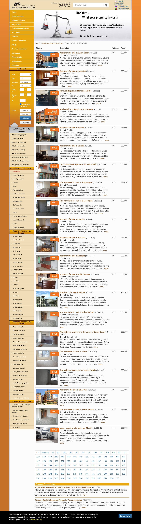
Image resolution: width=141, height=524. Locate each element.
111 (125, 453)
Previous (45, 453)
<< (38, 453)
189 (50, 478)
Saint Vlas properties (19, 357)
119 (80, 457)
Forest (15, 223)
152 (99, 465)
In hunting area (17, 303)
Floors (14, 86)
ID (12, 100)
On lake (15, 277)
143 (44, 465)
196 (93, 478)
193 (74, 478)
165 (86, 470)
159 (50, 470)
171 (123, 470)
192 (68, 478)
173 (44, 474)
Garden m (14, 96)
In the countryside (18, 288)
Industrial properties (19, 220)
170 (117, 470)
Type (13, 74)
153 (105, 465)
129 (50, 461)
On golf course (17, 269)
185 (117, 474)
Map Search (16, 24)
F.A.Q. (14, 45)
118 (74, 457)
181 (93, 474)
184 (111, 474)
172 (38, 474)
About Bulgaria (17, 16)
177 (68, 474)
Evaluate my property (19, 135)
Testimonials (17, 57)
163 (74, 470)
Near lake (16, 281)
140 (117, 461)
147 (68, 465)
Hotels (15, 212)
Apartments (16, 171)
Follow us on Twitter (19, 146)
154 (111, 465)
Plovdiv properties (18, 353)
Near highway (17, 311)
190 (56, 478)
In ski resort (16, 251)
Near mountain (17, 318)
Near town (16, 296)
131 (62, 461)
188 (44, 478)
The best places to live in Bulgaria (20, 411)
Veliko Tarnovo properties (21, 383)
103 (76, 453)
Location (15, 82)
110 (119, 453)
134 (80, 461)
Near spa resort (18, 262)
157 (38, 470)
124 (111, 457)
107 (101, 453)
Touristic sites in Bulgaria (20, 416)
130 (56, 461)
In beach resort (17, 236)
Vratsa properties (18, 390)
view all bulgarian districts (21, 398)
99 (53, 453)
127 (38, 461)
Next (112, 478)
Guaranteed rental (18, 209)
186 (123, 474)
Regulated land (17, 201)
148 (74, 465)
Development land (18, 179)
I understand (125, 516)
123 (105, 457)
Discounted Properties (20, 28)
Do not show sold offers (25, 105)
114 (50, 457)
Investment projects (19, 197)
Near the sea (17, 247)
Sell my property (17, 138)
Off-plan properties (18, 227)
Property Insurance (19, 49)
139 (111, 461)
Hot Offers (16, 32)
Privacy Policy (36, 519)
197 (99, 478)
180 (86, 474)
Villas (14, 186)
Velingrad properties (19, 386)
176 (62, 474)
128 (44, 461)
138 (105, 461)
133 (74, 461)
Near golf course (18, 273)
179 (80, 474)
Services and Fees (19, 41)
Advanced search (18, 20)
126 (123, 457)
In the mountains (18, 266)
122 (99, 457)
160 (56, 470)
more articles (17, 427)
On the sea (16, 243)
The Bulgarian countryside (21, 420)
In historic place (18, 307)
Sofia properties (18, 364)
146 (62, 465)
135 (86, 461)
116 (62, 457)
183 (105, 474)
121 (93, 457)
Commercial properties (20, 216)
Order (14, 110)
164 (80, 470)
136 (93, 461)
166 (93, 470)
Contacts (15, 65)
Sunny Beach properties (20, 371)
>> (118, 478)
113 (44, 457)
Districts (15, 37)
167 (99, 470)
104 (82, 453)
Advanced (25, 122)
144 (50, 465)
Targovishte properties (20, 375)
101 (64, 453)
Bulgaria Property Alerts (20, 157)
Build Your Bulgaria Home (20, 161)
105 (89, 453)
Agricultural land (18, 190)
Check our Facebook (19, 142)
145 (56, 465)
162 (68, 470)
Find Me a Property (18, 150)
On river (15, 284)
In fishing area (17, 299)
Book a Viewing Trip (18, 153)
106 (95, 453)
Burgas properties (18, 334)
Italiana (122, 9)
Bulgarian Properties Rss (20, 164)
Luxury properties (18, 175)
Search (25, 118)
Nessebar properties (19, 345)
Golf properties (17, 205)
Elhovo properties (18, 338)
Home (14, 12)
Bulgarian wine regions (20, 423)
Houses (15, 182)
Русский (121, 6)
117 (68, 457)
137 (99, 461)
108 (107, 453)
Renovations (17, 61)
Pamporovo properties (20, 349)
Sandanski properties (19, 360)
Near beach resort (18, 240)
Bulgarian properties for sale (61, 3)
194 (80, 478)
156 (123, 465)
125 (117, 457)
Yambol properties (18, 394)
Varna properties (18, 379)
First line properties (19, 194)
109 (113, 453)
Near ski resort (17, 254)
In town (15, 292)
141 (123, 461)
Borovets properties (19, 330)
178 (74, 474)
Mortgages (16, 53)
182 (99, 474)
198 (105, 478)
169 (111, 470)
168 (105, 470)
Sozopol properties (19, 368)
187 (38, 478)
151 (93, 465)
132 (68, 461)
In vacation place (18, 314)
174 (50, 474)
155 (117, 465)
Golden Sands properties (20, 342)
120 (86, 457)
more (100, 65)
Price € (13, 90)
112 (38, 457)
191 (62, 478)
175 (56, 474)
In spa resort (17, 258)
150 (86, 465)
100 (58, 453)
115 (56, 457)
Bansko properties (18, 327)
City (13, 78)
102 (70, 453)
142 (38, 465)
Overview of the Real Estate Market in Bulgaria (21, 405)
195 (86, 478)
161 (62, 470)
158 (44, 470)
